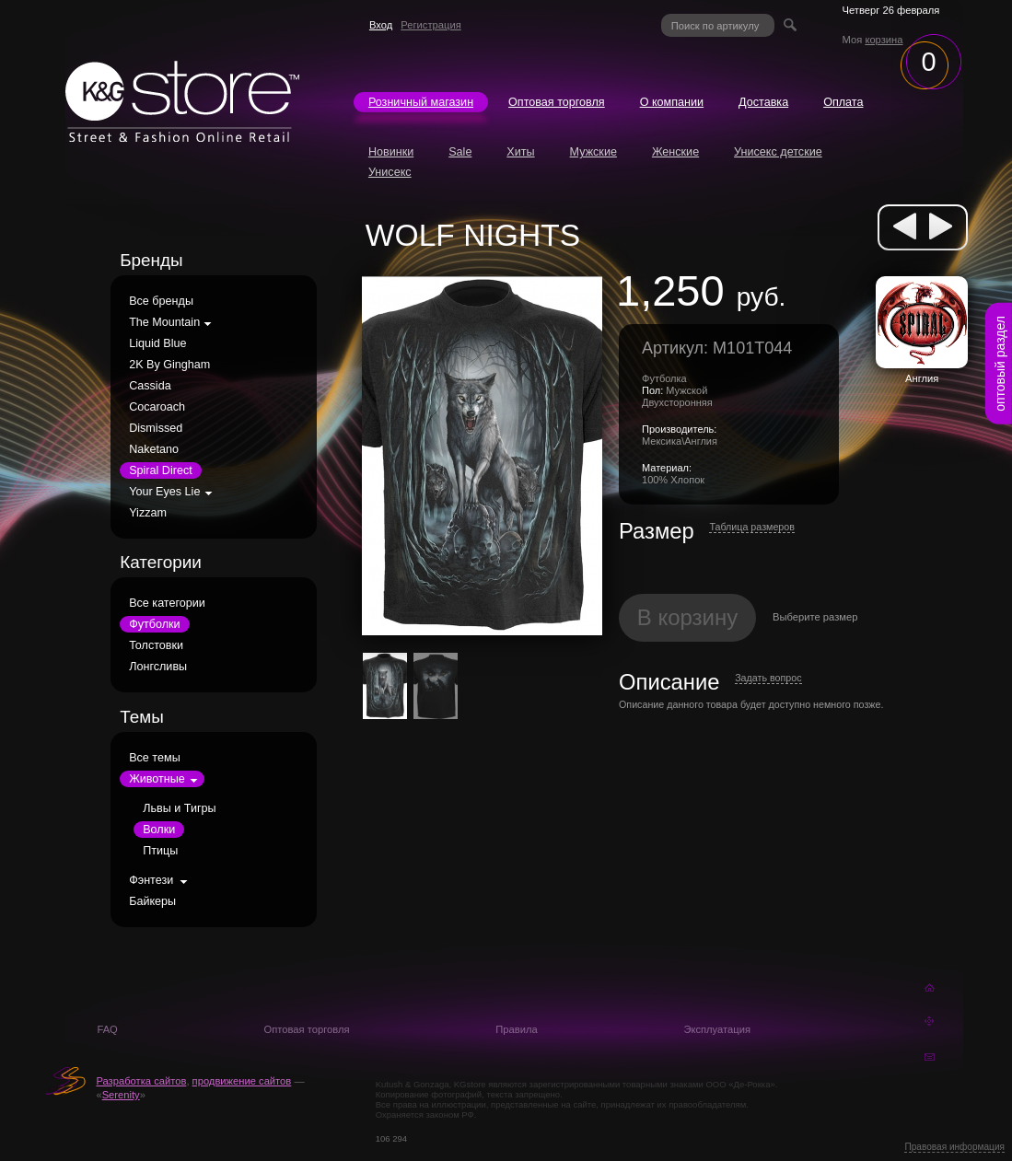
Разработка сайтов (141, 1080)
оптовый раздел (1000, 364)
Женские (675, 151)
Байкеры (152, 901)
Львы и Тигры (179, 808)
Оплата (843, 102)
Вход (380, 24)
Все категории (167, 603)
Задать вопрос (768, 677)
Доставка (763, 102)
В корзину (688, 617)
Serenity (121, 1094)
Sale (459, 151)
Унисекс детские (778, 151)
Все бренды (161, 301)
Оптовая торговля (556, 102)
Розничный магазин (420, 102)
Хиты (520, 151)
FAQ (107, 1029)
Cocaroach (157, 407)
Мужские (593, 151)
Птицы (160, 850)
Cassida (150, 385)
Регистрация (430, 24)
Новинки (390, 151)
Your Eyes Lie (164, 491)
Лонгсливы (158, 666)
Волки (159, 829)
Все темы (154, 757)
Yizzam (148, 512)
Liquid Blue (157, 343)
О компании (672, 102)
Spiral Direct (160, 470)
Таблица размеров (752, 526)
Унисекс (390, 172)
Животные (157, 778)
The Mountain (164, 322)
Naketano (154, 449)
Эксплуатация (716, 1029)
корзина (883, 39)
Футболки (154, 624)
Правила (516, 1029)
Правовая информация (954, 1147)
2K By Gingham (169, 364)
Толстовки (156, 645)
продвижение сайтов (242, 1080)
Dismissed (155, 428)
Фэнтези (151, 880)
